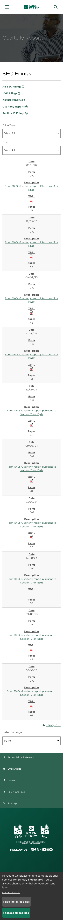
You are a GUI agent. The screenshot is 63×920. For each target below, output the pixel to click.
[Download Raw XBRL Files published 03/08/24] (31, 536)
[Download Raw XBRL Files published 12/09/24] (31, 424)
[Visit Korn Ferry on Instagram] (41, 849)
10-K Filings (9, 93)
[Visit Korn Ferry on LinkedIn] (32, 850)
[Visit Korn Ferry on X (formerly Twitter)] (38, 849)
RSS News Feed (14, 792)
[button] (8, 6)
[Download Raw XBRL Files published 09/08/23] (31, 649)
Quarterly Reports (13, 106)
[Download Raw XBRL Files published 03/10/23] (31, 705)
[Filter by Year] (31, 150)
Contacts (10, 780)
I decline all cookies (16, 901)
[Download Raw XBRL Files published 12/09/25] (31, 256)
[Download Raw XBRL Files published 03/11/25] (31, 368)
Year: (5, 142)
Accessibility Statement (18, 757)
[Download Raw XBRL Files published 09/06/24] (31, 480)
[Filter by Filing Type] (31, 133)
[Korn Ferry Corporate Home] (31, 7)
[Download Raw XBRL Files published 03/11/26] (31, 200)
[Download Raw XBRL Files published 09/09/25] (31, 312)
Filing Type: (8, 125)
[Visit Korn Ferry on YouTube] (45, 849)
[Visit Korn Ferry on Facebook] (35, 849)
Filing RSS (51, 725)
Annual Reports (12, 99)
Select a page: (12, 732)
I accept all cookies (16, 912)
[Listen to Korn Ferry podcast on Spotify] (51, 849)
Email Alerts (12, 768)
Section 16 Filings (13, 113)
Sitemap (10, 803)
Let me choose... (11, 892)
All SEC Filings (11, 86)
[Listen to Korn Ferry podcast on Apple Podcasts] (48, 849)
